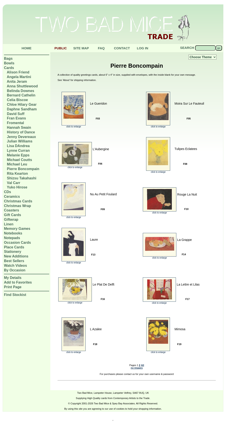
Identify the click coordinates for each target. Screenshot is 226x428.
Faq (101, 48)
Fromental (15, 123)
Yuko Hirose (17, 187)
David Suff (15, 114)
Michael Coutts (19, 160)
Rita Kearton (17, 173)
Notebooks (13, 233)
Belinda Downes (20, 91)
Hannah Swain (19, 127)
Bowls (9, 63)
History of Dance (21, 132)
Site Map (81, 48)
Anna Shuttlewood (22, 86)
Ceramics (12, 196)
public (61, 48)
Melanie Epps (18, 155)
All (142, 365)
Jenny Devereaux (21, 137)
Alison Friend (18, 72)
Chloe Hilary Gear (21, 104)
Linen (8, 224)
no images (137, 368)
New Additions (16, 256)
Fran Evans (16, 118)
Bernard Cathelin (21, 95)
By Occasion (14, 270)
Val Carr (13, 183)
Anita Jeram (17, 81)
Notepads (12, 238)
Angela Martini (19, 77)
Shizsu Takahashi (21, 178)
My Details (12, 278)
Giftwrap (11, 219)
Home (27, 48)
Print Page (12, 287)
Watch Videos (15, 265)
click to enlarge (74, 125)
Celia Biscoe (17, 100)
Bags (8, 58)
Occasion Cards (17, 242)
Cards (9, 68)
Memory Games (17, 228)
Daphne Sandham (22, 109)
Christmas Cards (18, 201)
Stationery (12, 251)
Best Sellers (14, 261)
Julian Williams (19, 141)
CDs (7, 192)
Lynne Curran (18, 150)
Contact (122, 48)
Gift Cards (12, 215)
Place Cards (14, 247)
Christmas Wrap (17, 206)
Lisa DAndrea (18, 146)
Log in (142, 48)
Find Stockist (15, 295)
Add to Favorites (18, 282)
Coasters (11, 210)
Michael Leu (17, 164)
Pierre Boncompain (23, 169)
